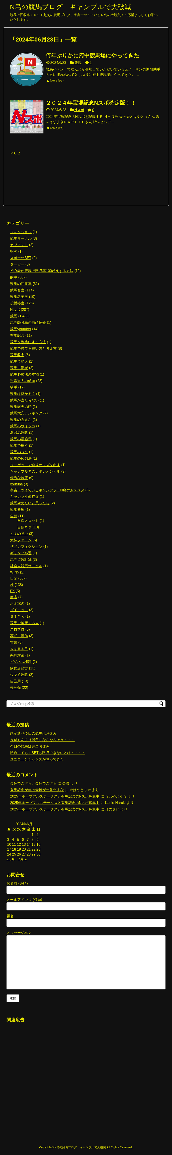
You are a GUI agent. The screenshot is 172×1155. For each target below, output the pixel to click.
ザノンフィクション (26, 546)
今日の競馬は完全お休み (29, 746)
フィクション (21, 232)
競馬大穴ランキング (26, 413)
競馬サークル (21, 238)
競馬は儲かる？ (22, 394)
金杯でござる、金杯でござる (33, 783)
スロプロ (17, 629)
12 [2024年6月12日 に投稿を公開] (19, 844)
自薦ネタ (24, 527)
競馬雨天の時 (21, 407)
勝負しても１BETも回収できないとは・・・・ (47, 753)
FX (12, 591)
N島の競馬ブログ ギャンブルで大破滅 (70, 6)
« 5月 (10, 859)
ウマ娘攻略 (19, 675)
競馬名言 (17, 290)
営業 (13, 642)
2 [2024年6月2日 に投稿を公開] (38, 835)
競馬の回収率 (21, 284)
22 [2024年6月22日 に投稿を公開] (34, 849)
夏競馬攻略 (19, 432)
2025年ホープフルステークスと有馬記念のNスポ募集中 (54, 796)
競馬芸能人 (19, 361)
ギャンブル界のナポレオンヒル (35, 471)
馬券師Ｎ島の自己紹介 (28, 322)
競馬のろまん (21, 420)
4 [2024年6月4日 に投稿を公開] (13, 839)
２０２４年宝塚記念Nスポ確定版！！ (91, 103)
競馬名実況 (19, 297)
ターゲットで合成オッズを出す (35, 465)
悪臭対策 (17, 655)
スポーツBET (20, 258)
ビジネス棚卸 (21, 662)
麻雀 (13, 597)
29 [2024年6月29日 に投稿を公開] (34, 854)
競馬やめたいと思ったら (29, 503)
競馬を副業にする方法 (28, 342)
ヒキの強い (19, 534)
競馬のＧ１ (19, 452)
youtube (16, 484)
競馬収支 (17, 355)
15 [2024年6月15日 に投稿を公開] (34, 844)
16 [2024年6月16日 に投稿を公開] (39, 844)
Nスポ (79, 110)
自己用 (15, 681)
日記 (13, 578)
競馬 (78, 62)
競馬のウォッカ (22, 426)
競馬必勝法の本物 (24, 374)
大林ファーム (21, 540)
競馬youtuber (20, 329)
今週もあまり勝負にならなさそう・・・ (42, 740)
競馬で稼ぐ (19, 445)
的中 (13, 277)
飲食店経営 (19, 668)
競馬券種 (17, 509)
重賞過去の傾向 (22, 381)
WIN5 (14, 572)
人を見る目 (19, 649)
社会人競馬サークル (26, 566)
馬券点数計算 (21, 559)
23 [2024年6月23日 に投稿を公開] (39, 849)
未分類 (15, 688)
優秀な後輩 (19, 478)
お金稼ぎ (17, 603)
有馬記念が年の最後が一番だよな (37, 790)
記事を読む (57, 80)
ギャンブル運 (21, 553)
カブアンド (19, 245)
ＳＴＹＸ (17, 616)
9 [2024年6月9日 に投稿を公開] (38, 839)
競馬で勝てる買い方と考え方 (33, 348)
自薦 (13, 516)
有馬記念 (17, 335)
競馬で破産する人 (24, 623)
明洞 (13, 251)
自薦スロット (28, 521)
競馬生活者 (19, 368)
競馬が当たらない (24, 400)
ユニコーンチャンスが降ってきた (37, 759)
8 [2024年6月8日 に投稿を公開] (33, 839)
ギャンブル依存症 (24, 497)
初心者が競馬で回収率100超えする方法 (41, 271)
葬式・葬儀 (19, 636)
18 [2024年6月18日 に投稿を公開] (14, 849)
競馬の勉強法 (21, 458)
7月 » (22, 859)
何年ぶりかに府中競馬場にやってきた (92, 55)
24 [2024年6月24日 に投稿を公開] (9, 854)
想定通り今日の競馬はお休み (33, 733)
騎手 (13, 387)
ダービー (17, 264)
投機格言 (17, 303)
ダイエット (19, 610)
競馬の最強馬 (21, 439)
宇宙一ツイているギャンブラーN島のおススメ (47, 490)
